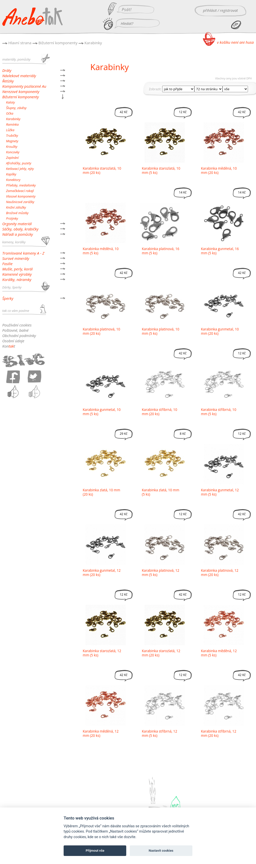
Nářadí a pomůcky (17, 234)
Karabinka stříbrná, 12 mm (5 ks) (159, 733)
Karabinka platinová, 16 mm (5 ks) (160, 250)
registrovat (229, 10)
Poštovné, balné (15, 330)
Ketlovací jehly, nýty (20, 168)
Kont (8, 346)
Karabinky (93, 42)
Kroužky (11, 146)
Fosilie (7, 263)
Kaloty (10, 102)
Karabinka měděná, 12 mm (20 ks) (100, 733)
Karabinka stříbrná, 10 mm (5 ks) (218, 411)
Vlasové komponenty (20, 196)
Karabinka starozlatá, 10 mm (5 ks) (161, 170)
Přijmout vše (95, 850)
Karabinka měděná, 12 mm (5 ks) (219, 652)
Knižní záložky (16, 207)
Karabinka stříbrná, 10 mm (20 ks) (159, 411)
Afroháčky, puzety (18, 163)
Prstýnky (12, 218)
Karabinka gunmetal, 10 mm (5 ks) (102, 411)
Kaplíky (11, 174)
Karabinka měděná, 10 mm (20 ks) (219, 170)
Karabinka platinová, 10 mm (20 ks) (101, 331)
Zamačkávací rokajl (20, 190)
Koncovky (12, 152)
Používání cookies (16, 324)
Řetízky (8, 80)
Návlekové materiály (19, 75)
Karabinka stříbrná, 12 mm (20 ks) (218, 733)
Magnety (12, 141)
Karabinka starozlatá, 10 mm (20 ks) (102, 170)
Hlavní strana (19, 42)
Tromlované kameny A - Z (23, 253)
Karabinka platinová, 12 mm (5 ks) (160, 572)
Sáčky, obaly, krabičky (20, 228)
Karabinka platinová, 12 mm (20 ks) (219, 572)
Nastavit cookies (161, 850)
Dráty (6, 70)
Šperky (7, 298)
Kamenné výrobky (17, 274)
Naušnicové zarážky (20, 202)
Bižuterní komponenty (57, 42)
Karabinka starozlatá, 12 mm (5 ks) (102, 652)
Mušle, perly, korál (17, 268)
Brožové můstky (17, 213)
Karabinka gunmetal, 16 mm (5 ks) (220, 250)
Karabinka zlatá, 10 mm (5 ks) (160, 492)
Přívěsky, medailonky (21, 185)
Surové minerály (15, 258)
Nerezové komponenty (20, 91)
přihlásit (210, 10)
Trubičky (12, 135)
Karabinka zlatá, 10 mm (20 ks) (101, 492)
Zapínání (12, 157)
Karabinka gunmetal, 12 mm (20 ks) (102, 572)
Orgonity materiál (17, 223)
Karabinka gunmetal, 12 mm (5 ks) (220, 492)
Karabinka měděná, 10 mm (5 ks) (100, 250)
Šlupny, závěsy (16, 108)
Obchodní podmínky (19, 335)
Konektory (13, 179)
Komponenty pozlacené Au (24, 86)
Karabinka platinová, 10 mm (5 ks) (160, 331)
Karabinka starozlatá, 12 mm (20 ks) (161, 652)
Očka (9, 113)
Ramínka (12, 124)
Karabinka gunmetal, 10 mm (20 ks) (220, 331)
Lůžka (10, 130)
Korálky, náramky (16, 279)
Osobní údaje (13, 340)
